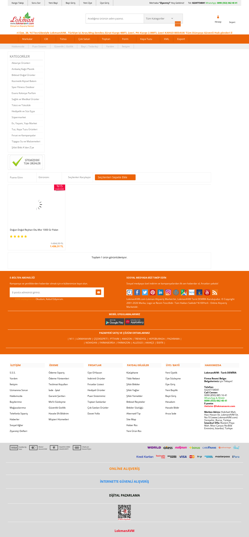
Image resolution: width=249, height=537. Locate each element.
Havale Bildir (172, 405)
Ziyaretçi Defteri (18, 428)
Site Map (131, 416)
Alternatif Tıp (133, 410)
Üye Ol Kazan (95, 370)
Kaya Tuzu (146, 38)
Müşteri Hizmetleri (59, 416)
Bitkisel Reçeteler (135, 399)
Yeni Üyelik (171, 370)
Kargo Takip (18, 2)
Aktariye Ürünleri (21, 62)
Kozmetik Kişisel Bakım (24, 80)
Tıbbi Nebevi (133, 375)
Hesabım (170, 399)
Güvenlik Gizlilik (57, 405)
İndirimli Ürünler (96, 375)
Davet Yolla (94, 410)
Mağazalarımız (18, 405)
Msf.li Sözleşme (57, 399)
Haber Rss (132, 422)
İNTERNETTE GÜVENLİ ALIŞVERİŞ (124, 479)
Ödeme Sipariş (57, 370)
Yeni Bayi (53, 2)
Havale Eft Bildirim (59, 410)
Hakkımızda (18, 46)
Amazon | (128, 336)
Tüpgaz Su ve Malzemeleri (26, 141)
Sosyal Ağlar (16, 422)
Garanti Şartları (57, 393)
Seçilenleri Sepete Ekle (115, 177)
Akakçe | (151, 340)
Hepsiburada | (158, 336)
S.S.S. (13, 370)
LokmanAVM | (85, 336)
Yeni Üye (87, 2)
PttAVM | (116, 336)
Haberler (14, 416)
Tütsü (63, 38)
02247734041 (198, 2)
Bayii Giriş (170, 393)
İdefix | (161, 340)
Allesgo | (139, 340)
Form (125, 38)
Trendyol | (141, 336)
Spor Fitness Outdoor (23, 86)
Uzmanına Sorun (19, 387)
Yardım (110, 46)
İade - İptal (54, 387)
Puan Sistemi (39, 46)
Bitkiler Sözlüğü (134, 405)
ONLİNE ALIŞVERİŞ (124, 466)
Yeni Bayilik (171, 387)
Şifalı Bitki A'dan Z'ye (23, 147)
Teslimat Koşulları (58, 381)
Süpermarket (19, 117)
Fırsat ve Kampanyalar (24, 135)
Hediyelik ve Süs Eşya (23, 110)
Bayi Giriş (70, 2)
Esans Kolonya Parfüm (24, 92)
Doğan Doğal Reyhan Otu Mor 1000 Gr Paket (31, 226)
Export (181, 38)
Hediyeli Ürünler (96, 387)
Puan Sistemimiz (96, 393)
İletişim (126, 46)
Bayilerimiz (16, 399)
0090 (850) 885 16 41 (215, 392)
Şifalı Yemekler (134, 393)
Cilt (46, 38)
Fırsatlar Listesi (96, 381)
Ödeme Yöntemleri (59, 375)
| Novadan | (92, 340)
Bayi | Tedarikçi (89, 46)
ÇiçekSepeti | (102, 336)
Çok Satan (84, 38)
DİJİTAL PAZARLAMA (124, 492)
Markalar (27, 38)
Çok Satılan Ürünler (98, 405)
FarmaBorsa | (108, 340)
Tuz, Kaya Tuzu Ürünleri (24, 129)
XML (166, 38)
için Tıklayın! (218, 378)
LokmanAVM (124, 528)
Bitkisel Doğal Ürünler (23, 74)
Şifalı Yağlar (132, 387)
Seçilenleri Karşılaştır (79, 177)
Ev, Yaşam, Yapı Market (24, 123)
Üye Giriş (104, 2)
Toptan (106, 38)
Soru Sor (36, 2)
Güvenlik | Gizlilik (63, 46)
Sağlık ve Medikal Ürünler (25, 98)
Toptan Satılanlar (97, 399)
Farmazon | (125, 340)
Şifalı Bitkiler (133, 381)
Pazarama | (174, 336)
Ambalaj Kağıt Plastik (23, 68)
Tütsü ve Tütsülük (21, 104)
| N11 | (72, 336)
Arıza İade (170, 410)
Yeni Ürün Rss (133, 428)
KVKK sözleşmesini (25, 297)
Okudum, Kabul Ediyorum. (36, 297)
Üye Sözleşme (173, 375)
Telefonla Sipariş (19, 410)
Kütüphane (132, 370)
